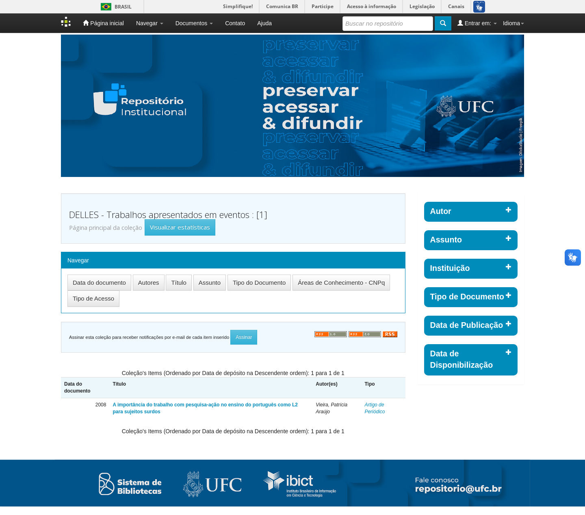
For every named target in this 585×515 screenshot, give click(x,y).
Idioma (513, 23)
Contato (235, 23)
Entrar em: (477, 23)
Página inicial (103, 23)
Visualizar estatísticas (180, 227)
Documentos (194, 23)
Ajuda (264, 23)
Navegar (149, 23)
